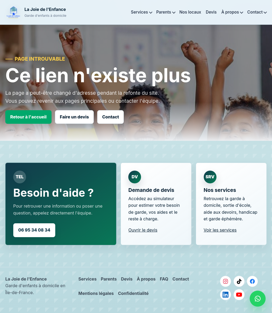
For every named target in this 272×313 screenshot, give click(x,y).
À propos (230, 12)
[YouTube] (239, 294)
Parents (163, 12)
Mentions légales (96, 293)
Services (139, 12)
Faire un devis (74, 117)
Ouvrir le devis (142, 230)
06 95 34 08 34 (34, 230)
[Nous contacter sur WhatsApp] (258, 299)
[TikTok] (239, 281)
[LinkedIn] (225, 294)
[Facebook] (252, 281)
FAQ (164, 279)
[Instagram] (225, 281)
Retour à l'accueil (28, 117)
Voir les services (220, 230)
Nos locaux (190, 12)
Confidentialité (133, 293)
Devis (211, 12)
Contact (255, 12)
